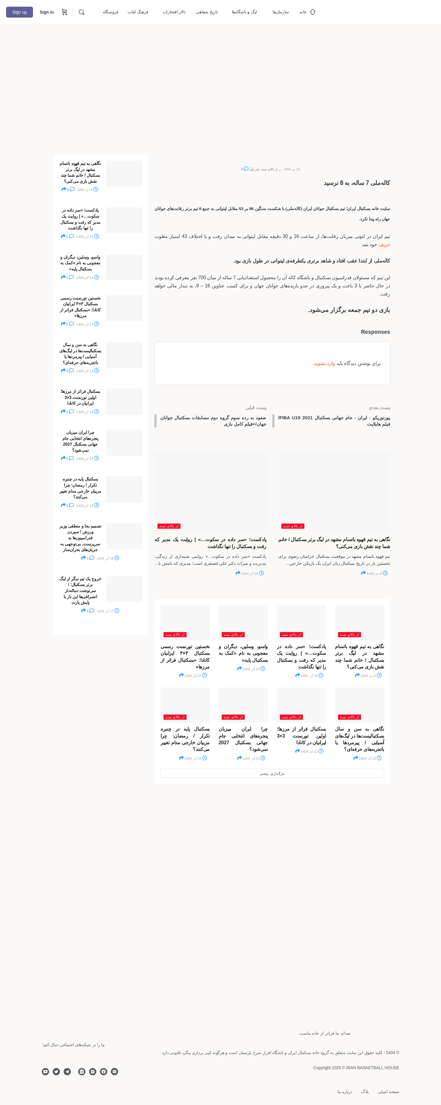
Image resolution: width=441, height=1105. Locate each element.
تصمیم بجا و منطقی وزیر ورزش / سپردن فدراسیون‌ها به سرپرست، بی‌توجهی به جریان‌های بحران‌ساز (80, 538)
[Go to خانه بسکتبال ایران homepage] (389, 11)
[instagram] (92, 1071)
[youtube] (45, 1071)
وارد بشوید (324, 363)
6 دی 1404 (377, 574)
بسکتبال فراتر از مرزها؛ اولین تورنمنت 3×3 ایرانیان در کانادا (301, 736)
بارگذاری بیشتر (272, 774)
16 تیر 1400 (291, 169)
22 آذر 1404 (254, 759)
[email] (114, 1071)
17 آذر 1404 (108, 611)
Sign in (47, 12)
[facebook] (103, 1071)
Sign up (19, 12)
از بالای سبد (269, 169)
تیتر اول (254, 169)
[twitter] (56, 1071)
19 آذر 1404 (195, 759)
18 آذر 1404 (108, 558)
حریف (384, 244)
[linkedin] (81, 1071)
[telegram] (67, 1071)
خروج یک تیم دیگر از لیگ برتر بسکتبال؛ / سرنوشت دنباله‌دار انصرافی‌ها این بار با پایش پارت (80, 590)
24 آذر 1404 (252, 574)
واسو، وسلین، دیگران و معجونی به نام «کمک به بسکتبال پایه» (243, 654)
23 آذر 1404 (195, 677)
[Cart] (64, 12)
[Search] (81, 12)
